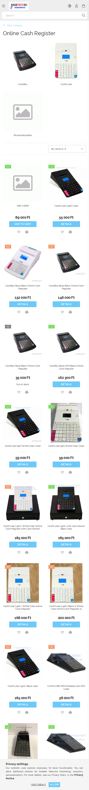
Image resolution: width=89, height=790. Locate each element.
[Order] (67, 149)
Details (66, 224)
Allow (54, 784)
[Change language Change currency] (69, 5)
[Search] (44, 15)
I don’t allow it (38, 784)
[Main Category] (13, 25)
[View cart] (83, 5)
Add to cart (22, 224)
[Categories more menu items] (3, 5)
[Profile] (76, 5)
